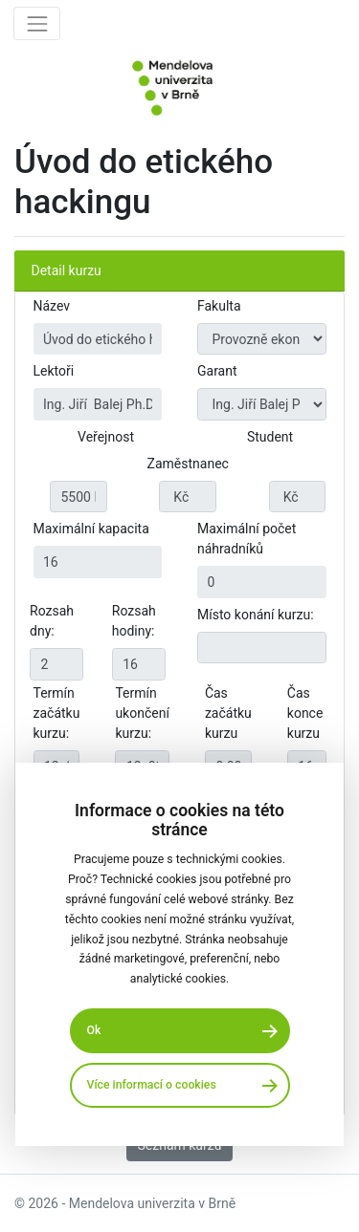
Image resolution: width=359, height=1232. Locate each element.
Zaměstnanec (188, 463)
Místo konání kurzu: (255, 614)
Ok (94, 1030)
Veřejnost (106, 436)
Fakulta (219, 305)
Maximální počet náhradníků (246, 538)
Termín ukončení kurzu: (141, 713)
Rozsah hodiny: (134, 620)
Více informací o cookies (151, 1085)
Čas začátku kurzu (228, 713)
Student (270, 436)
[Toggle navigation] (36, 23)
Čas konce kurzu (305, 713)
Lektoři (54, 370)
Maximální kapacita (91, 528)
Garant (217, 370)
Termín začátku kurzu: (57, 713)
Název (52, 305)
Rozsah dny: (52, 620)
